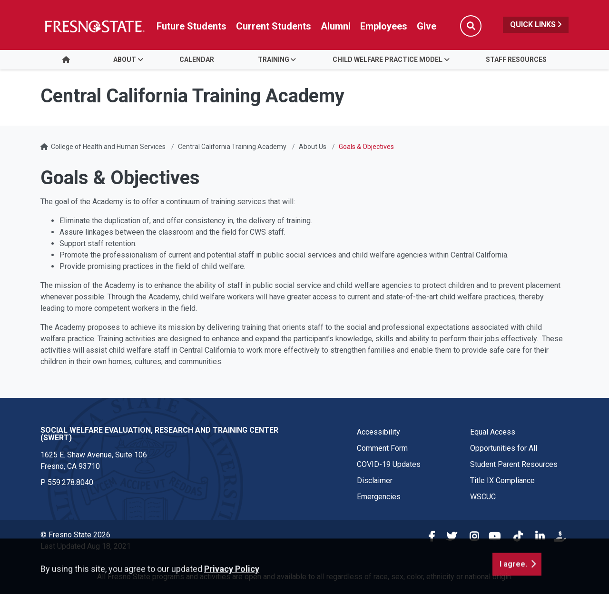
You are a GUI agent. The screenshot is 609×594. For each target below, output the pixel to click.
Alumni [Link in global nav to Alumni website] (336, 26)
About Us (312, 146)
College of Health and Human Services (108, 146)
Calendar (196, 59)
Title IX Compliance (502, 480)
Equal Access (492, 431)
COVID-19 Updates (389, 464)
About (124, 59)
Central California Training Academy (232, 146)
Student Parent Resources (514, 464)
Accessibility (378, 431)
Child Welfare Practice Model (387, 59)
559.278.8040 (70, 482)
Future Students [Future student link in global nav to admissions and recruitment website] (191, 26)
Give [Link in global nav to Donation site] (426, 26)
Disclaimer (375, 480)
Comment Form (382, 448)
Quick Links (535, 24)
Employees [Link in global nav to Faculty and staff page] (383, 26)
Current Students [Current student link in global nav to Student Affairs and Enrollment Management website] (273, 26)
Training (273, 59)
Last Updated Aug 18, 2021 (85, 546)
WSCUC (483, 496)
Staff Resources (516, 59)
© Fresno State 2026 (75, 534)
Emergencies (379, 496)
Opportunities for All (503, 448)
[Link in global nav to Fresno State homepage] (93, 26)
